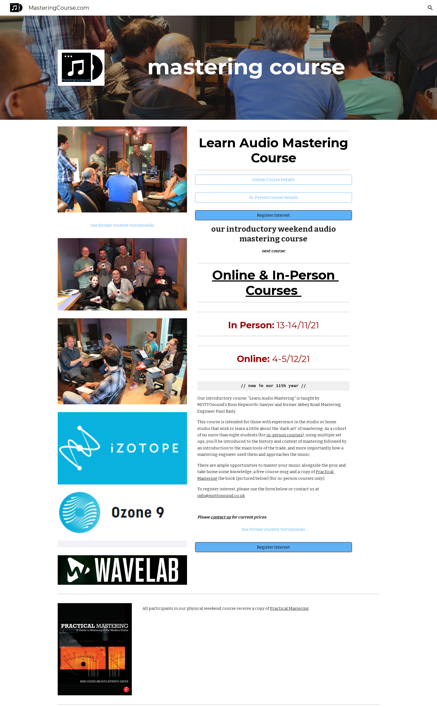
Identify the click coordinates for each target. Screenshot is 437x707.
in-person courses (284, 434)
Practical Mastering (289, 608)
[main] (246, 67)
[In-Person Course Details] (273, 197)
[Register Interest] (273, 215)
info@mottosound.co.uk (221, 495)
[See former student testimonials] (122, 225)
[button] (430, 7)
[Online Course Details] (273, 179)
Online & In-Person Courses (275, 282)
